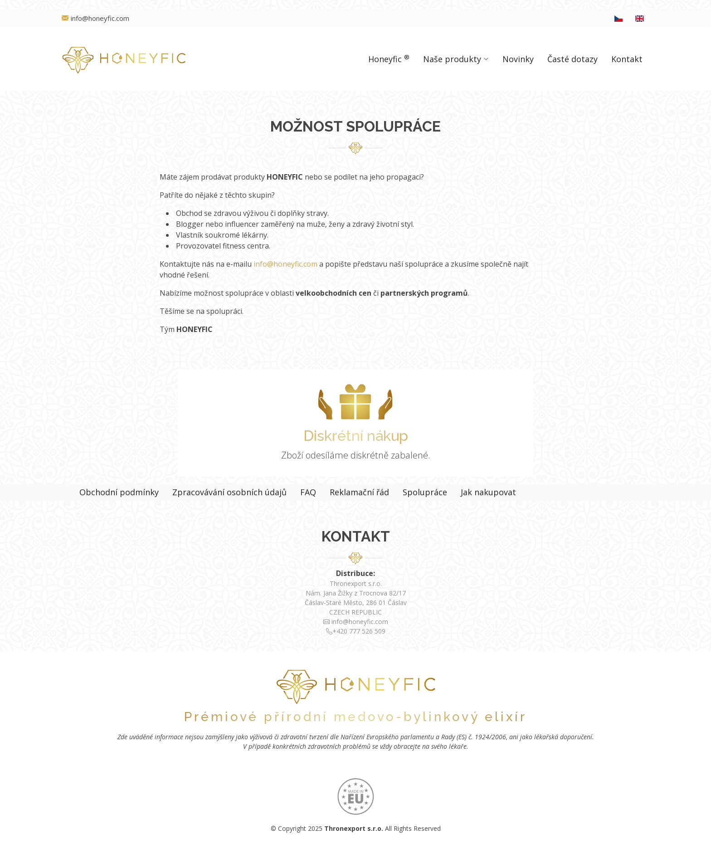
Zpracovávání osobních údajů (229, 492)
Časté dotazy (572, 59)
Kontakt (627, 59)
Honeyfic (388, 58)
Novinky (518, 59)
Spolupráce (425, 492)
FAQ (308, 492)
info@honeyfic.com (285, 264)
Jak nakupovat (488, 492)
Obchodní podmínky (119, 492)
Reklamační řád (359, 492)
